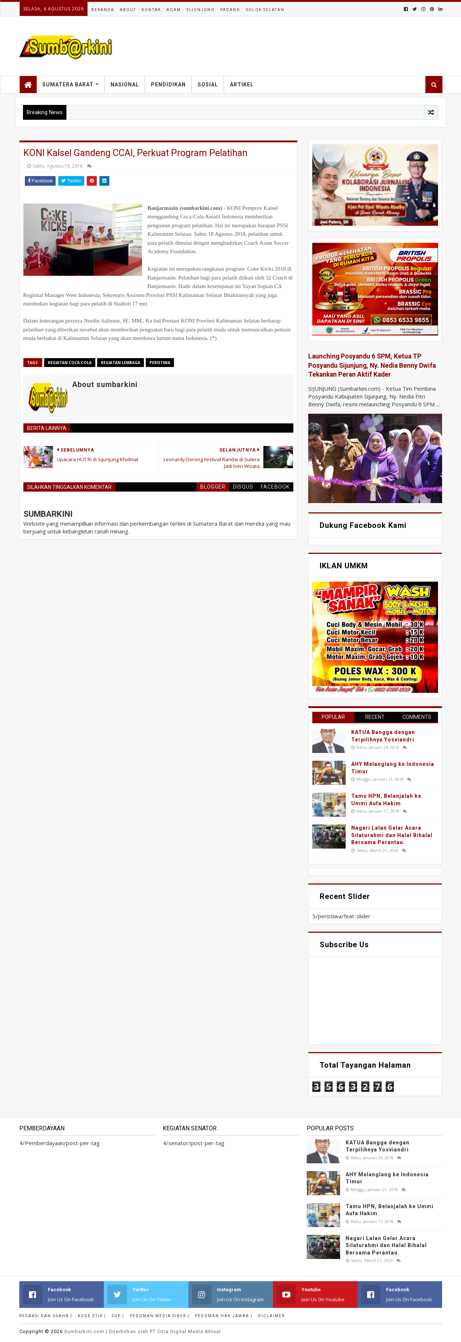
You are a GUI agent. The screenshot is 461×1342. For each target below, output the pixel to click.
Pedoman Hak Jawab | (224, 1316)
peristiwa (159, 362)
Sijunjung (201, 10)
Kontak (151, 10)
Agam (174, 10)
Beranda (102, 10)
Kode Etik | (92, 1316)
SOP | (118, 1316)
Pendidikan (168, 84)
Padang (230, 10)
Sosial (208, 84)
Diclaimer (271, 1316)
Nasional (125, 84)
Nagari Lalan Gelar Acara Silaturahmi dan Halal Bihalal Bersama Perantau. (391, 835)
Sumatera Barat (67, 84)
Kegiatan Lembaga (120, 362)
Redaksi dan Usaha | (45, 1316)
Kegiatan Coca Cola (70, 362)
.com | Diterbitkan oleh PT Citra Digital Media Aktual (142, 1331)
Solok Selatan (265, 10)
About (128, 10)
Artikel (242, 84)
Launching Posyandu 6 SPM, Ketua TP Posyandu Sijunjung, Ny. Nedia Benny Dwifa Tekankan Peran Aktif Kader (372, 365)
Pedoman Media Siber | (160, 1316)
